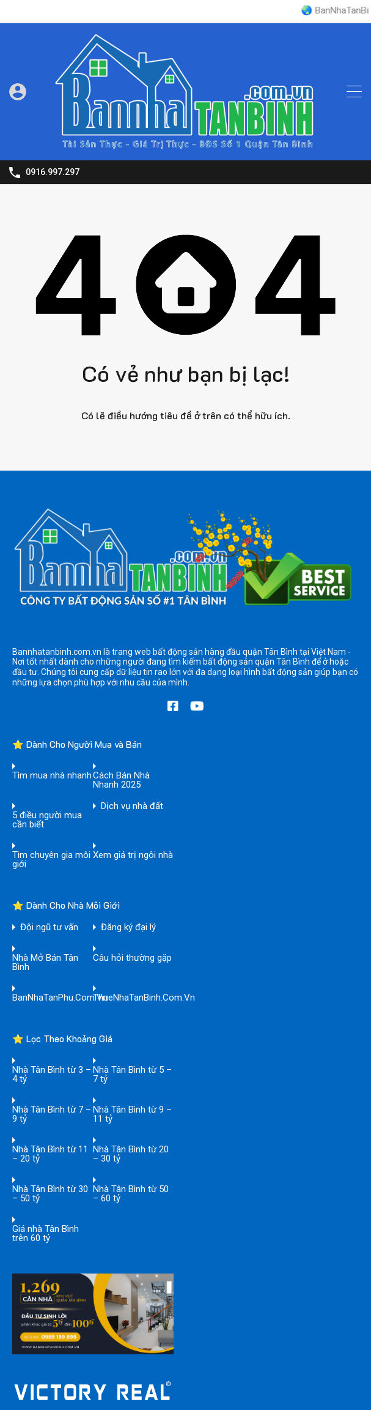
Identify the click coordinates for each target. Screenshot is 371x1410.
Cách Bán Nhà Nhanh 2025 (121, 780)
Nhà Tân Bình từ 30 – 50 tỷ (50, 1194)
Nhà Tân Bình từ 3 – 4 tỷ (51, 1074)
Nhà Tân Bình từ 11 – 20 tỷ (50, 1154)
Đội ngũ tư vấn (49, 927)
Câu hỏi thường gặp (132, 958)
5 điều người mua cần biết (47, 820)
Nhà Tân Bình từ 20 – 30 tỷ (131, 1154)
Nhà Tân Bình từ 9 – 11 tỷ (132, 1114)
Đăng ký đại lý (128, 927)
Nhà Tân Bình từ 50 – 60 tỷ (131, 1194)
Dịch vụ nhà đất (132, 806)
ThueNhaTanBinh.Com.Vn (144, 997)
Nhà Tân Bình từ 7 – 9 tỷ (51, 1114)
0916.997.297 (52, 172)
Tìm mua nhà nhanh (52, 775)
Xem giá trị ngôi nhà (133, 855)
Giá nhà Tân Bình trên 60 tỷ (45, 1234)
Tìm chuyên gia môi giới (51, 860)
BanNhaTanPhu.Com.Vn (60, 997)
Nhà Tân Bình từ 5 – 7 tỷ (132, 1074)
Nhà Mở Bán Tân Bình (45, 962)
